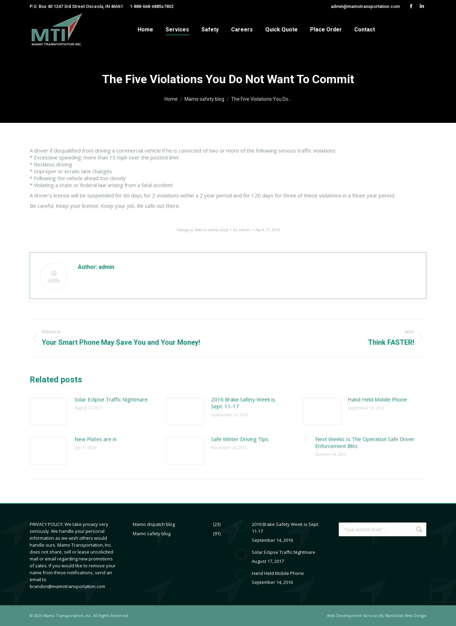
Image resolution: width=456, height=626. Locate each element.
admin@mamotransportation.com (365, 6)
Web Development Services (352, 615)
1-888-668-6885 (145, 6)
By (241, 229)
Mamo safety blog (211, 229)
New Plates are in (96, 439)
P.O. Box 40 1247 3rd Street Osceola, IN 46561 (76, 6)
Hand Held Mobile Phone (377, 399)
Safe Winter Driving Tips (239, 439)
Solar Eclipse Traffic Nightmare (111, 399)
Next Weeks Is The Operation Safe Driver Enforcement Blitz (365, 442)
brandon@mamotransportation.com (67, 586)
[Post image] (49, 411)
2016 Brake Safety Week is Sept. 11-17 (243, 403)
